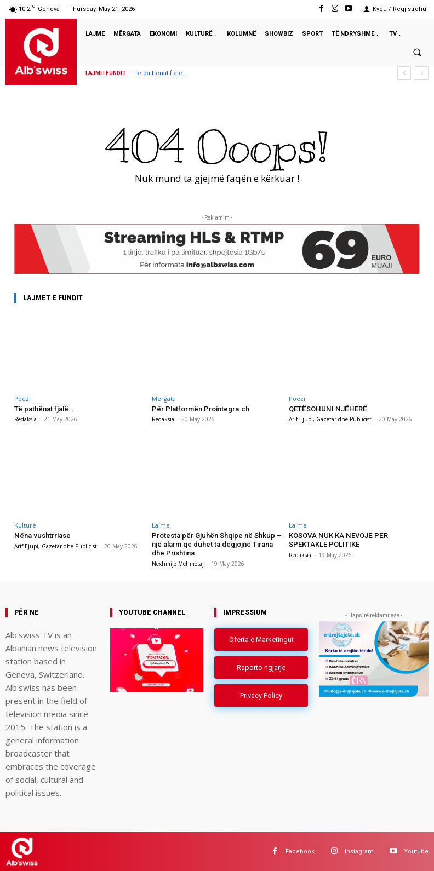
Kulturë (25, 525)
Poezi (22, 399)
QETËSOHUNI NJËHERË (327, 409)
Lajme (161, 525)
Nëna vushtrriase (41, 535)
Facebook (300, 851)
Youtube (416, 851)
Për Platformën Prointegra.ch (200, 409)
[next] (422, 73)
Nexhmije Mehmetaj (178, 563)
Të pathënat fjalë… (160, 73)
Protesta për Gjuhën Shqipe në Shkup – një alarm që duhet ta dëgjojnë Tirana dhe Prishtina (216, 544)
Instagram (359, 851)
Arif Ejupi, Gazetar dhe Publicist (330, 419)
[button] (417, 52)
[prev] (404, 73)
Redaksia (25, 419)
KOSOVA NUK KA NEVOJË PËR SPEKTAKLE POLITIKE (338, 539)
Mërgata (164, 399)
